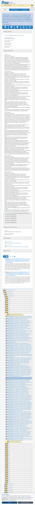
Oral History (25, 9)
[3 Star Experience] (21, 5)
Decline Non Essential (25, 502)
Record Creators (15, 9)
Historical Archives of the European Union (13, 243)
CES (5, 256)
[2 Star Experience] (20, 5)
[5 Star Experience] (23, 5)
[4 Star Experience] (22, 5)
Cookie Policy (5, 498)
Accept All (9, 502)
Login (32, 7)
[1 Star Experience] (19, 5)
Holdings (5, 9)
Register (10, 213)
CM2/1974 (12, 256)
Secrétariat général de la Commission (16, 35)
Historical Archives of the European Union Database (11, 3)
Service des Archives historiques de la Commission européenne (16, 246)
